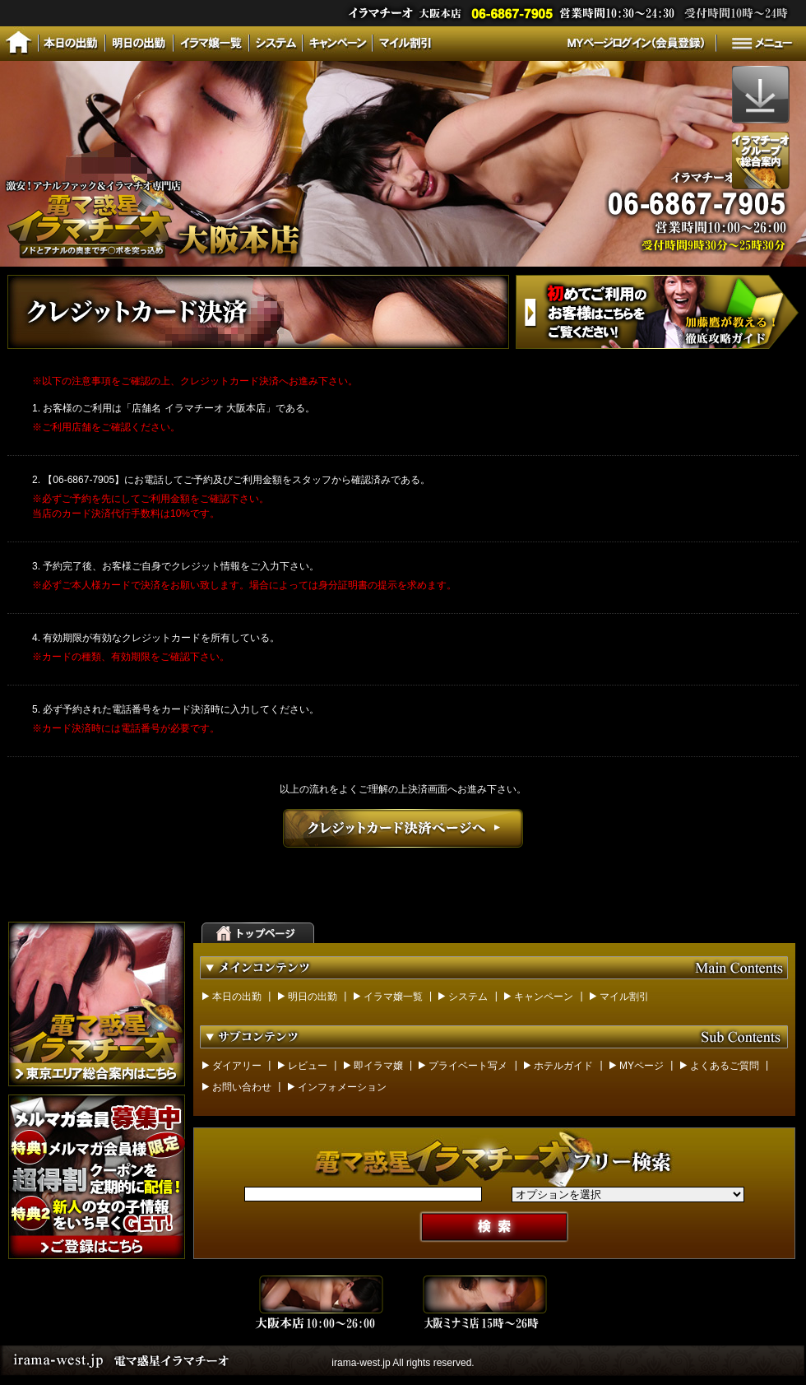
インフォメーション (342, 1087)
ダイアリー (237, 1065)
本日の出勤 (237, 996)
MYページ (641, 1065)
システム (468, 996)
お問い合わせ (241, 1087)
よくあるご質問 (724, 1065)
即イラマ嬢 (378, 1065)
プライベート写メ (467, 1065)
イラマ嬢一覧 (393, 996)
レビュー (307, 1065)
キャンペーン (543, 996)
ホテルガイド (563, 1065)
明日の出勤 (312, 996)
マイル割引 (624, 996)
